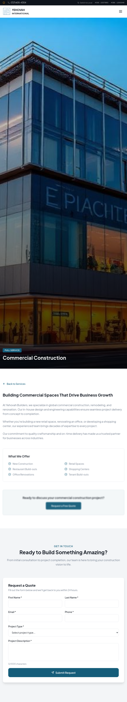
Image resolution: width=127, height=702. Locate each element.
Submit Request (63, 673)
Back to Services (14, 383)
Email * (12, 613)
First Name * (15, 599)
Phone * (69, 613)
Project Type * (16, 628)
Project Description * (20, 642)
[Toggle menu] (120, 11)
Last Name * (71, 599)
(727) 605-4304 (18, 2)
